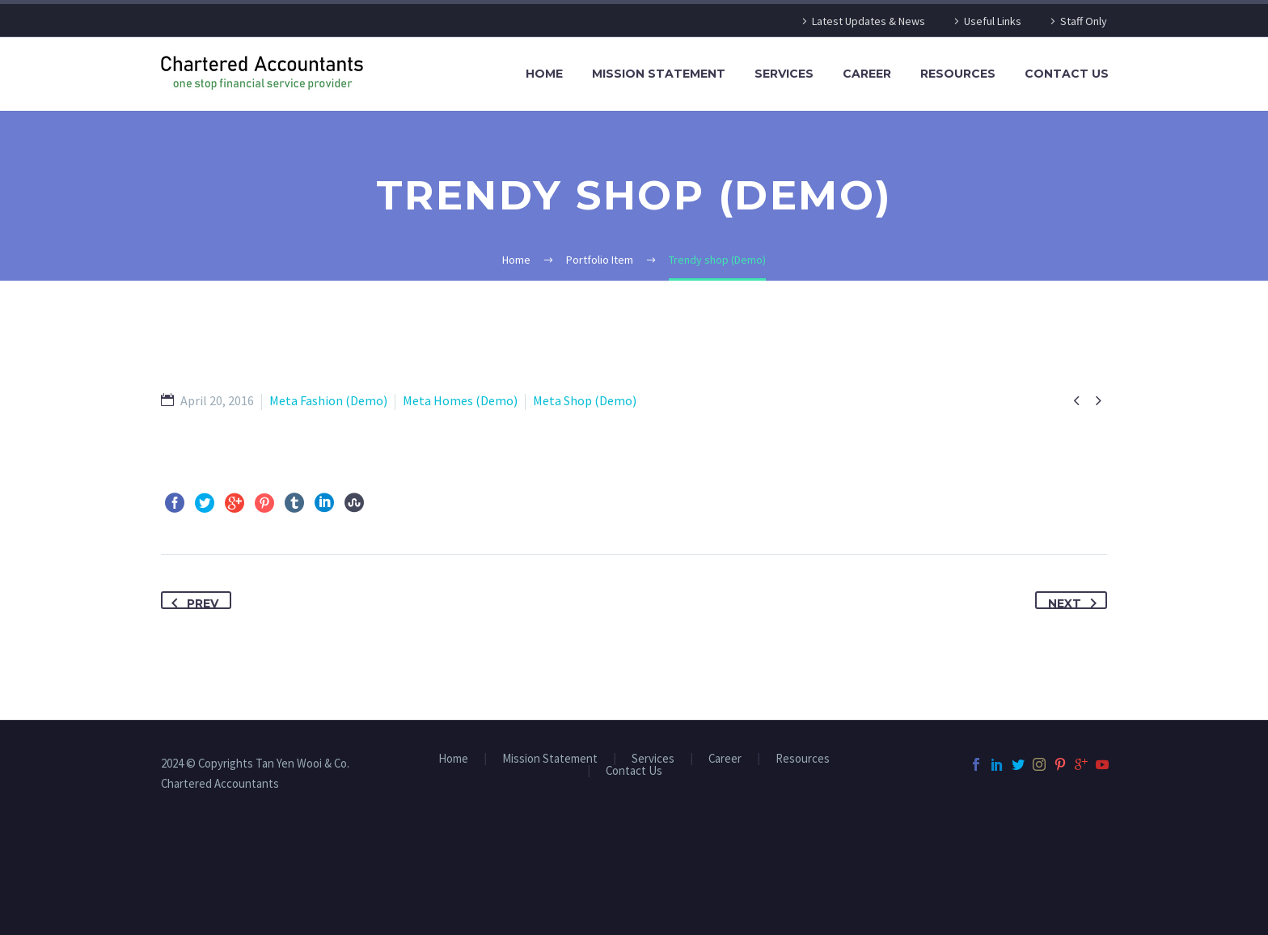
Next (1075, 601)
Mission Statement (658, 73)
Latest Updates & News (868, 21)
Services (784, 73)
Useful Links (992, 21)
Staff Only (1083, 21)
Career (867, 73)
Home (544, 73)
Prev (191, 601)
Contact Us (1067, 73)
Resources (957, 73)
